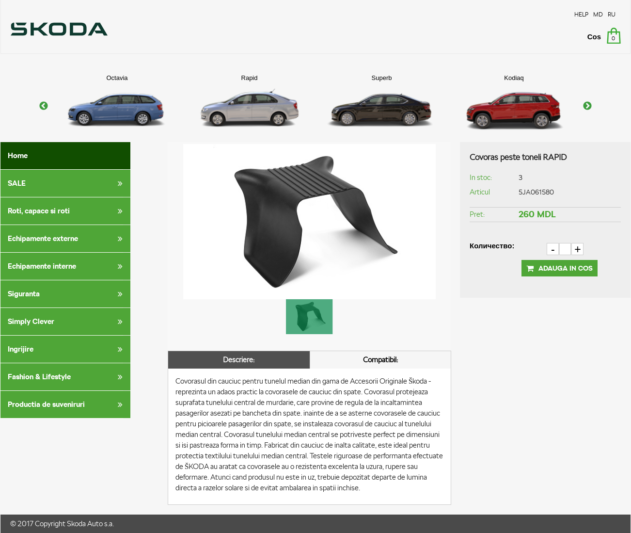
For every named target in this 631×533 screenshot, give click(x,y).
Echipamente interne (67, 266)
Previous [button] (43, 106)
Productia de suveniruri (67, 404)
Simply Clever (67, 321)
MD (598, 14)
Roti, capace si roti (67, 211)
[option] (117, 106)
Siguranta (67, 293)
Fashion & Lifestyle (67, 376)
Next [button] (587, 106)
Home (18, 155)
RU (611, 14)
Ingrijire (67, 349)
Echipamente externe (67, 238)
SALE (67, 183)
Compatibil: (380, 359)
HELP (581, 14)
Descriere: (238, 359)
